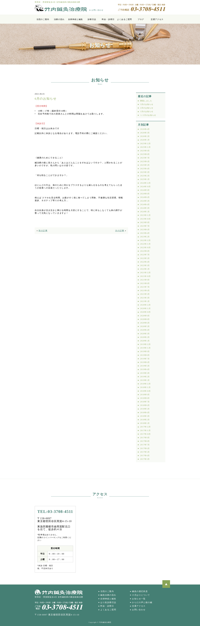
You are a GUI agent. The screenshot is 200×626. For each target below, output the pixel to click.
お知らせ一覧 (139, 599)
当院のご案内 (42, 19)
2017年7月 (145, 445)
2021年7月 (145, 287)
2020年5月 (145, 326)
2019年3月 (145, 373)
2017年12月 (145, 427)
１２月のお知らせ (148, 115)
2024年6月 (145, 197)
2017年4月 (145, 456)
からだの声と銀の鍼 (142, 602)
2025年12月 (145, 144)
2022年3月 (145, 265)
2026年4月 (145, 129)
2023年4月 (145, 233)
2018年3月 (145, 416)
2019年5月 (145, 366)
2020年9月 (145, 316)
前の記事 (43, 231)
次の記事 (119, 231)
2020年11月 (145, 308)
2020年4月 (145, 330)
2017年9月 (145, 438)
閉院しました (146, 101)
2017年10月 (145, 434)
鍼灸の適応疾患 (140, 591)
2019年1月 (145, 380)
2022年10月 (145, 247)
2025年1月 (145, 179)
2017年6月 (145, 448)
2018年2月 (145, 420)
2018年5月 (145, 409)
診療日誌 (92, 19)
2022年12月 (145, 240)
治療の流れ (59, 19)
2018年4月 (145, 413)
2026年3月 (145, 133)
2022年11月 (145, 244)
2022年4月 (145, 262)
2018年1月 (145, 423)
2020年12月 (145, 305)
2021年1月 (145, 301)
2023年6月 (145, 230)
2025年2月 (145, 176)
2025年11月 (145, 147)
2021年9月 (145, 280)
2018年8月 (145, 398)
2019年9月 (145, 351)
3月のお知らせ (146, 104)
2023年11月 (145, 215)
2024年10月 (145, 187)
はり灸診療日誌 (108, 602)
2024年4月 (145, 204)
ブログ (141, 19)
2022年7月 (145, 255)
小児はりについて (141, 595)
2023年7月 (145, 226)
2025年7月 (145, 158)
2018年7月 (145, 402)
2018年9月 (145, 395)
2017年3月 (145, 459)
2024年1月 (145, 212)
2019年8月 (145, 355)
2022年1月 (145, 269)
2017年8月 (145, 441)
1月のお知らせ (146, 111)
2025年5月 (145, 165)
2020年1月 (145, 341)
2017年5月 (145, 452)
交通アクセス (157, 19)
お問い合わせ (97, 10)
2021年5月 (145, 294)
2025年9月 (145, 151)
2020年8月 (145, 319)
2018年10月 (145, 391)
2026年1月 (145, 140)
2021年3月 (145, 298)
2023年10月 (145, 219)
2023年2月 (145, 237)
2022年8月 (145, 251)
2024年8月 (145, 194)
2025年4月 (145, 169)
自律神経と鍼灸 (75, 19)
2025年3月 (145, 172)
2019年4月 (145, 369)
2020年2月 (145, 337)
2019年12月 (145, 344)
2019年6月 (145, 362)
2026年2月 (145, 136)
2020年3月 (145, 334)
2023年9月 (145, 222)
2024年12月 (145, 183)
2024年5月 (145, 201)
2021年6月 (145, 290)
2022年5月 (145, 258)
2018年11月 (145, 387)
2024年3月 (145, 208)
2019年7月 (145, 359)
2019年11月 (145, 348)
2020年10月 (145, 312)
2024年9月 (145, 190)
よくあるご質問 (124, 19)
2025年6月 (145, 161)
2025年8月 (145, 154)
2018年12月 (145, 384)
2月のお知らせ (146, 108)
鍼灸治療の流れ (108, 595)
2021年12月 (145, 273)
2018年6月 (145, 405)
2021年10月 (145, 276)
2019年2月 (145, 377)
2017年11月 (145, 430)
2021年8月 (145, 283)
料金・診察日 (108, 19)
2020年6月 (145, 323)
